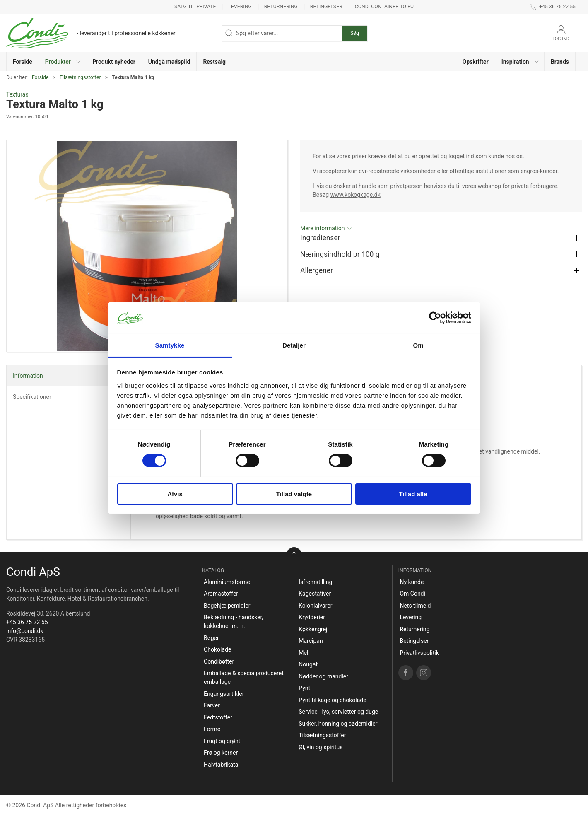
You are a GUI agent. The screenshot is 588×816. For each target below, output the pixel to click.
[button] (62, 61)
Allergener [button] (316, 270)
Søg (354, 33)
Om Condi (412, 593)
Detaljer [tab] (294, 345)
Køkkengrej (313, 629)
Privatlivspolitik (419, 652)
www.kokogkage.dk (355, 194)
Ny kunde (412, 582)
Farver (212, 705)
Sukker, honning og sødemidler (338, 723)
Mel (303, 652)
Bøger (211, 638)
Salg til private (195, 7)
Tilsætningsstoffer (80, 77)
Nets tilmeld (415, 605)
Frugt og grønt (222, 741)
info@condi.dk (24, 631)
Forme (212, 729)
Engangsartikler (224, 693)
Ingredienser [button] (320, 238)
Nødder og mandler (323, 676)
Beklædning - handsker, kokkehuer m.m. (233, 621)
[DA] (91, 33)
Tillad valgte (294, 493)
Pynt (304, 688)
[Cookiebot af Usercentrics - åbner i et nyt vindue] (435, 317)
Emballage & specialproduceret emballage (244, 677)
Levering (239, 7)
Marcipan (311, 640)
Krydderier (312, 617)
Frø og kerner (221, 752)
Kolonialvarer (315, 605)
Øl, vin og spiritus (320, 747)
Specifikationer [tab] (32, 397)
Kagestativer (315, 593)
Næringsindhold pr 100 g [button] (340, 254)
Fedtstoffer (218, 717)
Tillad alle (413, 493)
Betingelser (326, 7)
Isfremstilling (315, 582)
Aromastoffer (221, 593)
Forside (40, 77)
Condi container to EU (384, 7)
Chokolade (217, 649)
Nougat (308, 664)
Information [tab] (28, 375)
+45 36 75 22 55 (27, 622)
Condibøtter (219, 661)
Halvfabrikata (221, 764)
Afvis (175, 493)
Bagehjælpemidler (227, 605)
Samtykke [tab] (170, 345)
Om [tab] (418, 345)
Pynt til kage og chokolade (332, 700)
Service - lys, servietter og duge (338, 711)
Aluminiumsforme (227, 582)
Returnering (281, 7)
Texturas (17, 94)
